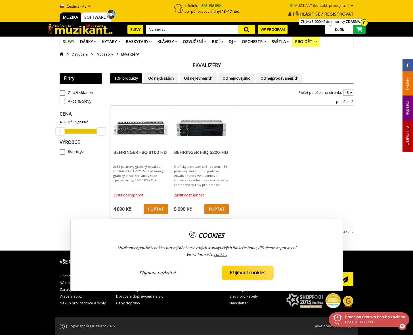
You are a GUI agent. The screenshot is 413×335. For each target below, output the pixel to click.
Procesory (104, 54)
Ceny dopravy (128, 303)
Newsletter (238, 303)
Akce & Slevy (79, 101)
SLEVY (135, 29)
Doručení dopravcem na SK (139, 296)
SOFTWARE (96, 17)
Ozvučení (80, 54)
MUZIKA (70, 17)
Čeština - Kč (73, 6)
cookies (220, 254)
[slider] (60, 131)
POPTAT (156, 209)
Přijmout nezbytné (157, 272)
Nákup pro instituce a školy (83, 303)
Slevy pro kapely (243, 296)
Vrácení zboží (71, 296)
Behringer (76, 151)
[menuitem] (68, 42)
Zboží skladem (81, 92)
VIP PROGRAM (273, 29)
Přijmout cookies (247, 273)
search (246, 29)
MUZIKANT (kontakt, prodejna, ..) (319, 5)
